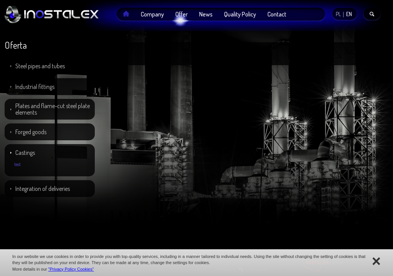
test (17, 164)
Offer (181, 14)
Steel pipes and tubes (40, 66)
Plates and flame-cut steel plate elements (52, 109)
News (206, 14)
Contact (277, 14)
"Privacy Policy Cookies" (71, 269)
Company (152, 14)
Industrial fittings (34, 86)
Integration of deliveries (42, 188)
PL (338, 14)
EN (349, 14)
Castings (25, 152)
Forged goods (30, 132)
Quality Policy (240, 14)
